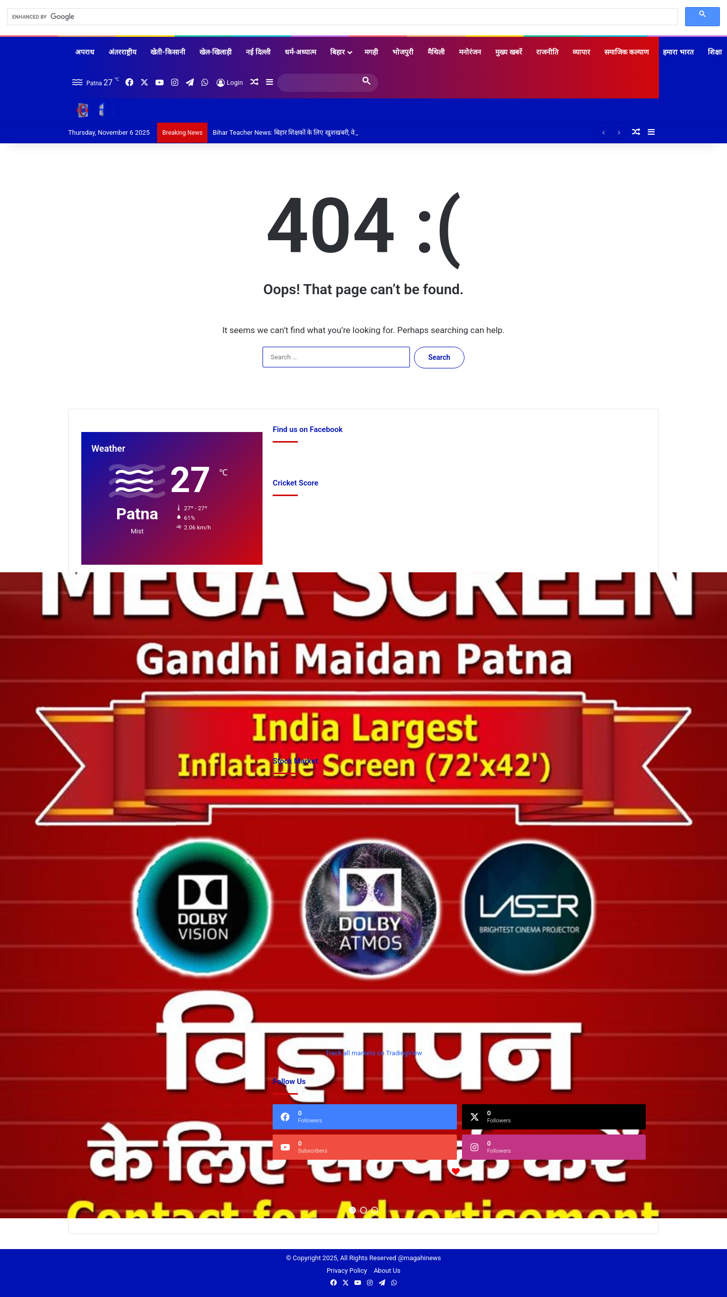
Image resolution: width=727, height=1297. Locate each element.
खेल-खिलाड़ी (215, 52)
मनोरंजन (470, 52)
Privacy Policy (347, 1270)
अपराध (84, 52)
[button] (352, 1210)
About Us (387, 1270)
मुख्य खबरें (508, 52)
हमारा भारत (678, 52)
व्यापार (581, 52)
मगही (371, 52)
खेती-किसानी (167, 52)
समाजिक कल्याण (626, 52)
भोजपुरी (402, 52)
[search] (341, 17)
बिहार (337, 52)
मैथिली (436, 52)
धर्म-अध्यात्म (301, 52)
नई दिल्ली (258, 52)
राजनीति (547, 52)
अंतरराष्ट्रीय (122, 52)
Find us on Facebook (303, 457)
